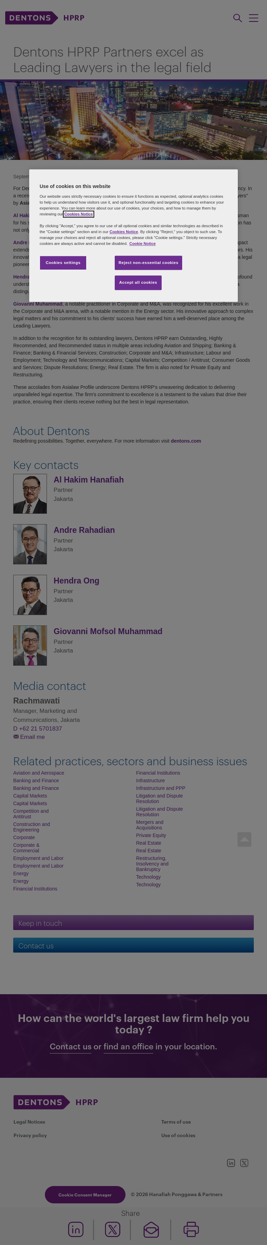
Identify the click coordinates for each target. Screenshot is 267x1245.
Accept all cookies (138, 283)
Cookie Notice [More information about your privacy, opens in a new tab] (142, 244)
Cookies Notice (78, 214)
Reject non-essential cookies (148, 263)
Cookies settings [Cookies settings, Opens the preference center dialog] (63, 263)
